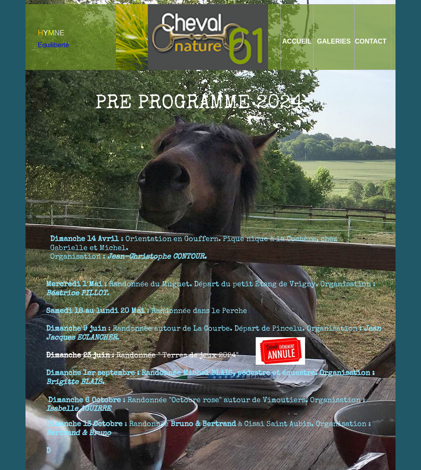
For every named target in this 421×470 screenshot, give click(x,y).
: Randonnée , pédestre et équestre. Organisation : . (210, 377)
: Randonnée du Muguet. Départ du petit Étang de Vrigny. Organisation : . (210, 288)
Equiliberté (53, 45)
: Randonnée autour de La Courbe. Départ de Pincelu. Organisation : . (213, 333)
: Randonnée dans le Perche (147, 310)
